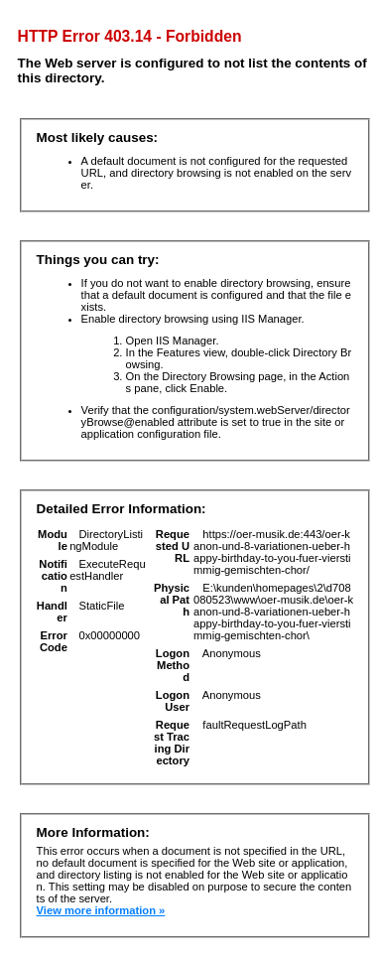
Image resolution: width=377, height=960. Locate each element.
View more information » (101, 910)
